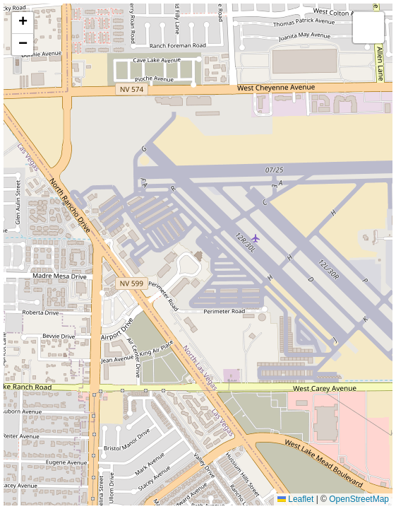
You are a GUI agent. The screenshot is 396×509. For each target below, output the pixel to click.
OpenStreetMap (359, 499)
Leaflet (295, 499)
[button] (22, 23)
